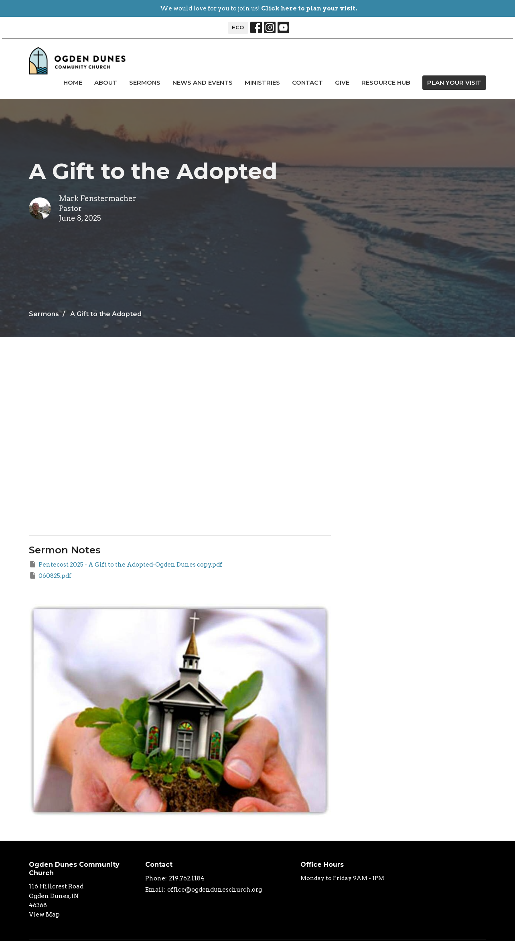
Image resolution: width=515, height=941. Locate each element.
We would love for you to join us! (258, 8)
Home (72, 82)
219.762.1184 (187, 878)
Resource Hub (385, 82)
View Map (44, 914)
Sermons (144, 82)
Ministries (262, 82)
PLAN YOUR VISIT (454, 82)
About (105, 82)
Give (342, 82)
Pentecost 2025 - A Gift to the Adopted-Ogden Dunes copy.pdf (125, 564)
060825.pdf (50, 575)
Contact (307, 82)
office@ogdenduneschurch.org (214, 889)
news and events (202, 82)
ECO (238, 27)
